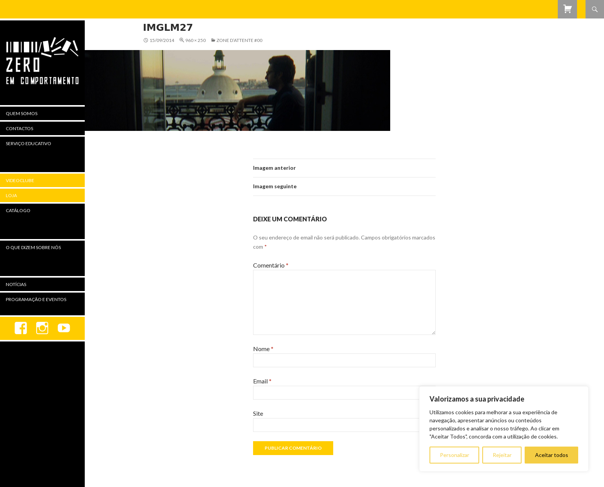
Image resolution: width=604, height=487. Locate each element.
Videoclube (20, 180)
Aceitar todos (551, 455)
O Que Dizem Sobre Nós (33, 247)
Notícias (16, 284)
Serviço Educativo (28, 143)
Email (262, 381)
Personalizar (454, 455)
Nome (263, 348)
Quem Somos (21, 113)
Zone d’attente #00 (239, 40)
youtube (64, 328)
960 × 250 (195, 40)
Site (258, 413)
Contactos (19, 128)
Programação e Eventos (36, 299)
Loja (11, 195)
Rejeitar (502, 455)
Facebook (21, 328)
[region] (504, 429)
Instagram (42, 328)
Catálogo (18, 210)
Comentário (271, 265)
